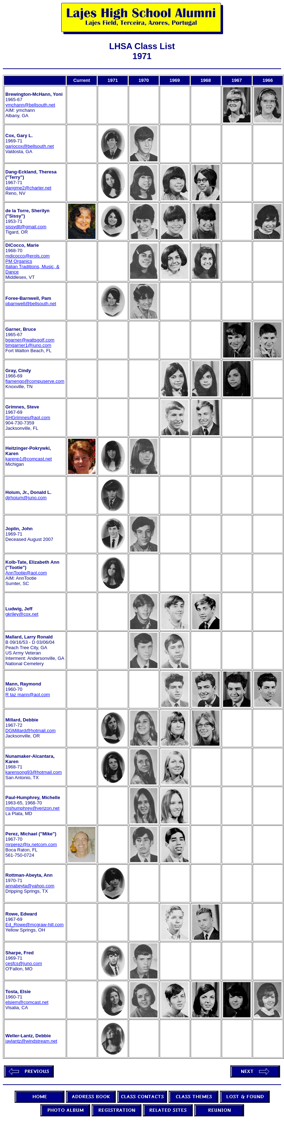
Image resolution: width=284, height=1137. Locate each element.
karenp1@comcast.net (28, 458)
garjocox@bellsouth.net (29, 146)
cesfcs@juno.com (23, 963)
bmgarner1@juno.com (28, 345)
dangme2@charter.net (28, 188)
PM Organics (18, 261)
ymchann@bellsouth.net (30, 105)
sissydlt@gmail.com (25, 226)
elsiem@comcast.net (26, 1002)
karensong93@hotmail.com (33, 772)
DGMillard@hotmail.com (30, 730)
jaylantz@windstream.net (31, 1041)
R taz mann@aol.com (27, 694)
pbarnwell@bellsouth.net (30, 303)
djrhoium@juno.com (26, 497)
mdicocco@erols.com (27, 256)
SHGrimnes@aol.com (27, 417)
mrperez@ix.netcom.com (31, 844)
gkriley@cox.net (21, 614)
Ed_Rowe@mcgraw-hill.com (34, 924)
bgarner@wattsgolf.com (29, 340)
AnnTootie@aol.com (26, 572)
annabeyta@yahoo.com (30, 885)
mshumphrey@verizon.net (32, 808)
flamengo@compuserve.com (34, 381)
